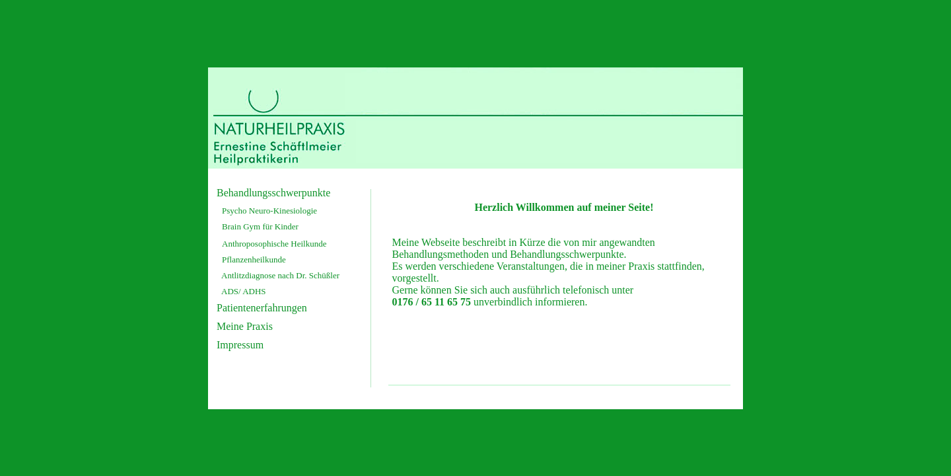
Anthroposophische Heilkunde (274, 244)
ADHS (253, 291)
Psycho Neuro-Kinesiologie (269, 211)
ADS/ (231, 291)
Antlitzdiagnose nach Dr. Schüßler (280, 275)
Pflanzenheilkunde (254, 259)
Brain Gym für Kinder (260, 226)
